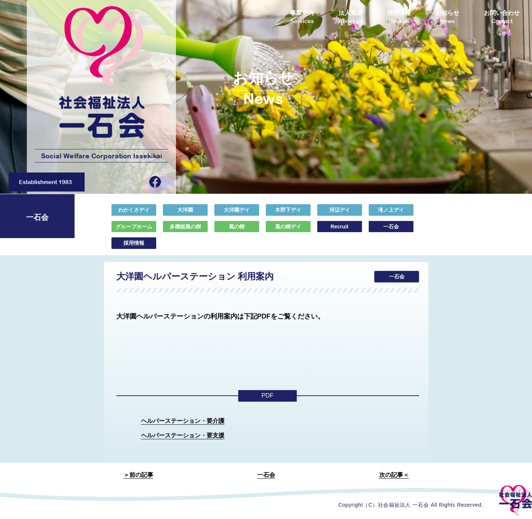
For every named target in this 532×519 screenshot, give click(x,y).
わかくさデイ (133, 215)
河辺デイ (339, 215)
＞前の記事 (138, 475)
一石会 (391, 231)
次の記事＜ (394, 475)
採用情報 (133, 248)
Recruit (339, 231)
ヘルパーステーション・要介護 (182, 426)
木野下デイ (288, 215)
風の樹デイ (288, 231)
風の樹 (237, 231)
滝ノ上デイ (391, 215)
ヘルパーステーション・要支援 (182, 440)
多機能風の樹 (185, 231)
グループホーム (134, 231)
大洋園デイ (237, 215)
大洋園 (185, 215)
